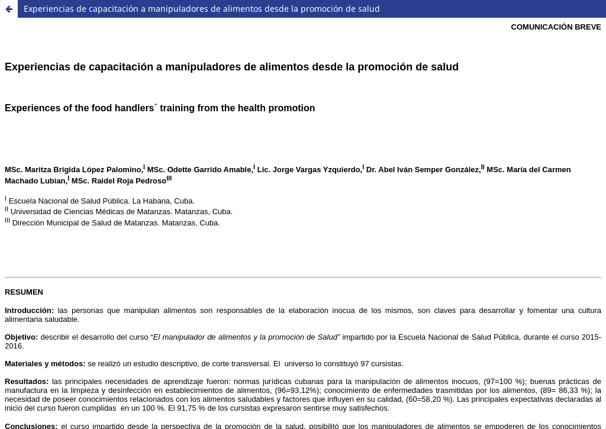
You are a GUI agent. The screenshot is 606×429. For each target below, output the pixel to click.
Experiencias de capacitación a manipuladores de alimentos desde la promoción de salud (202, 8)
